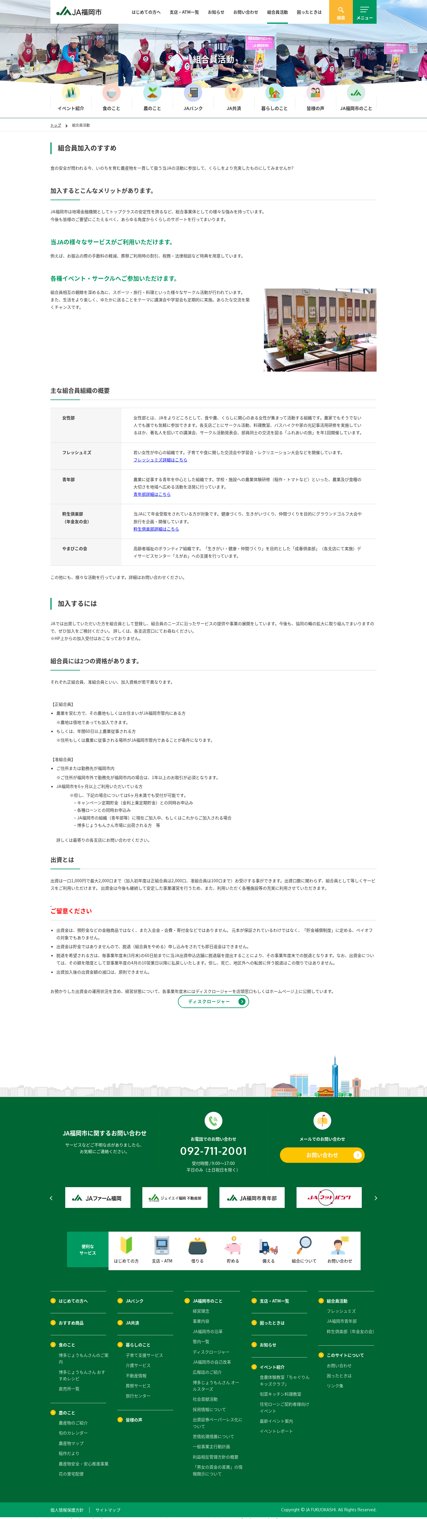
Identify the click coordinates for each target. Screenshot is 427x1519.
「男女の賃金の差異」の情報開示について (218, 1465)
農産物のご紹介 (73, 1418)
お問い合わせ (245, 12)
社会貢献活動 (205, 1394)
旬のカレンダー (73, 1428)
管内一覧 (201, 1336)
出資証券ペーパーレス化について (218, 1417)
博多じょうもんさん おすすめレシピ (82, 1370)
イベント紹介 (272, 1362)
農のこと (67, 1407)
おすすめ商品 (71, 1318)
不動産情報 (136, 1370)
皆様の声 (134, 1415)
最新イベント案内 (276, 1416)
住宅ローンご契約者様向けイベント (284, 1402)
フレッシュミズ (341, 1306)
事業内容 (201, 1316)
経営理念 (201, 1306)
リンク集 (335, 1380)
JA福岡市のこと (208, 1295)
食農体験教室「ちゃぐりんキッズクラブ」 (285, 1375)
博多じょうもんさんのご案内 (84, 1353)
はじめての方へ (146, 12)
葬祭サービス (138, 1380)
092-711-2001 (213, 1145)
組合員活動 (277, 12)
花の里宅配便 (71, 1469)
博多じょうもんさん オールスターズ (216, 1380)
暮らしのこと (138, 1340)
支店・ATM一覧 (184, 12)
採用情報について (209, 1404)
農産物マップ (71, 1438)
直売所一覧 (69, 1383)
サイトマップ (107, 1505)
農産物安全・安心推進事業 (84, 1458)
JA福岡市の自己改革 (212, 1357)
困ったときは (309, 12)
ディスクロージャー (211, 1346)
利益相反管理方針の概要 (215, 1452)
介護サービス (138, 1360)
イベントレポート (276, 1426)
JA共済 (132, 1318)
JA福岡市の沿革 (208, 1326)
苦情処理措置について (213, 1431)
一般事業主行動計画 (211, 1441)
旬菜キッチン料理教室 (280, 1389)
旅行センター (138, 1391)
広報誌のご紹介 (207, 1367)
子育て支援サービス (144, 1350)
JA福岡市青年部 (342, 1316)
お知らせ (216, 12)
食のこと (67, 1340)
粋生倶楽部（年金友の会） (352, 1326)
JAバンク (135, 1295)
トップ (55, 125)
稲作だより (69, 1448)
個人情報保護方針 (67, 1505)
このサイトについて (345, 1350)
